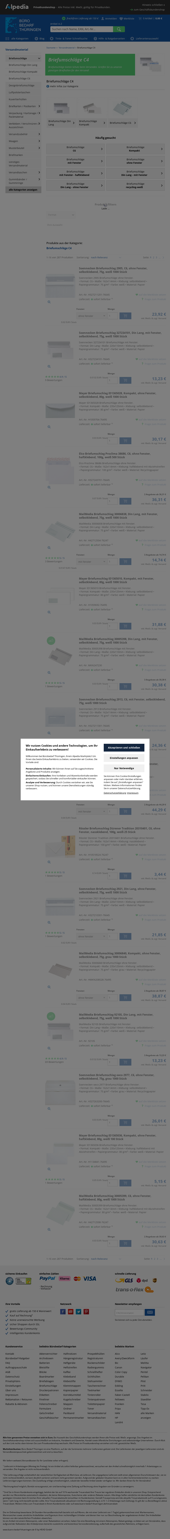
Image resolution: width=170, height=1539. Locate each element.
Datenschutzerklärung (115, 793)
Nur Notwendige (124, 768)
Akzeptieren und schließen (124, 747)
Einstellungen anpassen (124, 758)
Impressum (132, 793)
